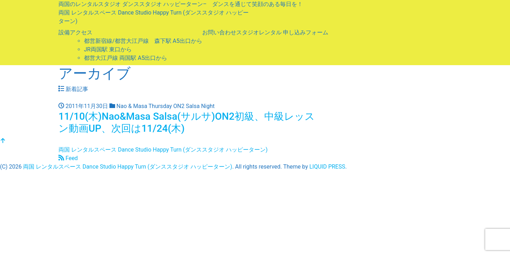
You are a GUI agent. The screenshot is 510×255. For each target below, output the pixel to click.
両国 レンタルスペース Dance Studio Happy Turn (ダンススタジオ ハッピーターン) (162, 149)
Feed (68, 158)
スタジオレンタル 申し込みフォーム (282, 32)
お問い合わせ (219, 32)
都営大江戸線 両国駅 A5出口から (125, 58)
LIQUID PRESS (327, 166)
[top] (3, 141)
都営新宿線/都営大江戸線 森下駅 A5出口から (143, 41)
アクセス (81, 32)
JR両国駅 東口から (108, 49)
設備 (64, 32)
